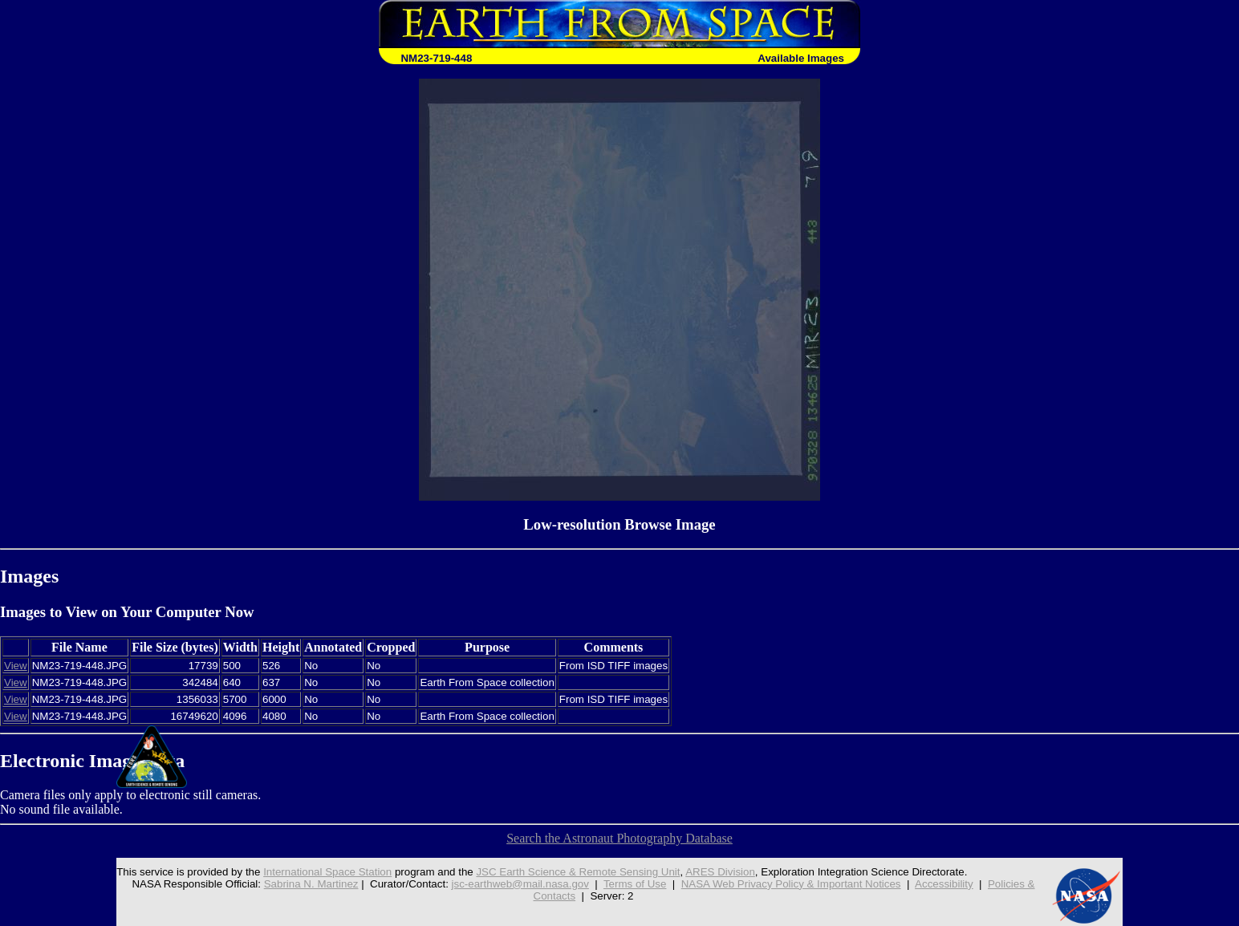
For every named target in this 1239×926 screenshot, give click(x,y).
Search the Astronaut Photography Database (619, 838)
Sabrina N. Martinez (311, 884)
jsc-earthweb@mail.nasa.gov (520, 884)
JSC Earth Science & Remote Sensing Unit (578, 872)
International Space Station (327, 872)
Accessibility (944, 884)
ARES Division (720, 872)
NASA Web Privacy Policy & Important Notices (791, 884)
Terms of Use (635, 884)
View (15, 666)
